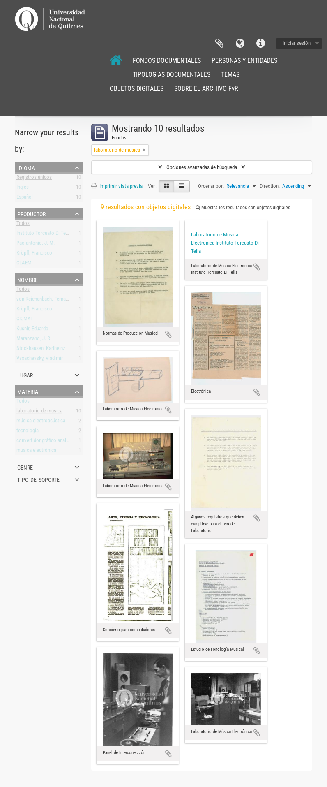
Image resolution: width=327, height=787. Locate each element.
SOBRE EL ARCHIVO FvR (206, 89)
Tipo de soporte (38, 479)
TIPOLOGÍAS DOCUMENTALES (171, 75)
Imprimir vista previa (117, 186)
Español (24, 198)
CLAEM (24, 264)
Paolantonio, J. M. (35, 244)
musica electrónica (36, 452)
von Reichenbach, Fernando (45, 300)
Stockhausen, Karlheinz (40, 350)
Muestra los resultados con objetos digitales (243, 208)
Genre (25, 467)
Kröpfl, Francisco (34, 254)
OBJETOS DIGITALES (137, 89)
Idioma (240, 43)
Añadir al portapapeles (168, 334)
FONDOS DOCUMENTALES (167, 61)
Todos (23, 225)
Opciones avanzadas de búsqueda (201, 167)
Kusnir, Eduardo (32, 330)
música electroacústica (40, 422)
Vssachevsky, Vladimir (39, 359)
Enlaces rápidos (260, 43)
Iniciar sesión (297, 43)
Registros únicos (34, 179)
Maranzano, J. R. (33, 340)
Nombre (27, 279)
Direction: (270, 186)
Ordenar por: (211, 186)
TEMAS (230, 75)
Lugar (25, 375)
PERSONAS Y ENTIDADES (244, 61)
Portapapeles (219, 43)
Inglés (22, 188)
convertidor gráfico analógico (47, 442)
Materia (27, 391)
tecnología (27, 432)
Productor (31, 213)
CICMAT (24, 320)
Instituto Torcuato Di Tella (43, 234)
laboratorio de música (39, 412)
